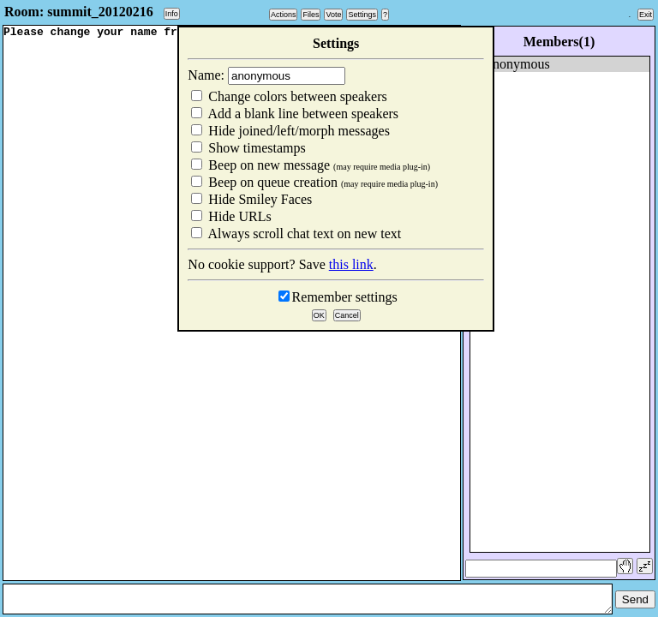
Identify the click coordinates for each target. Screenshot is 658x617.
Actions (283, 14)
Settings (362, 14)
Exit (645, 14)
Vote (333, 14)
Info (171, 13)
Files (310, 14)
